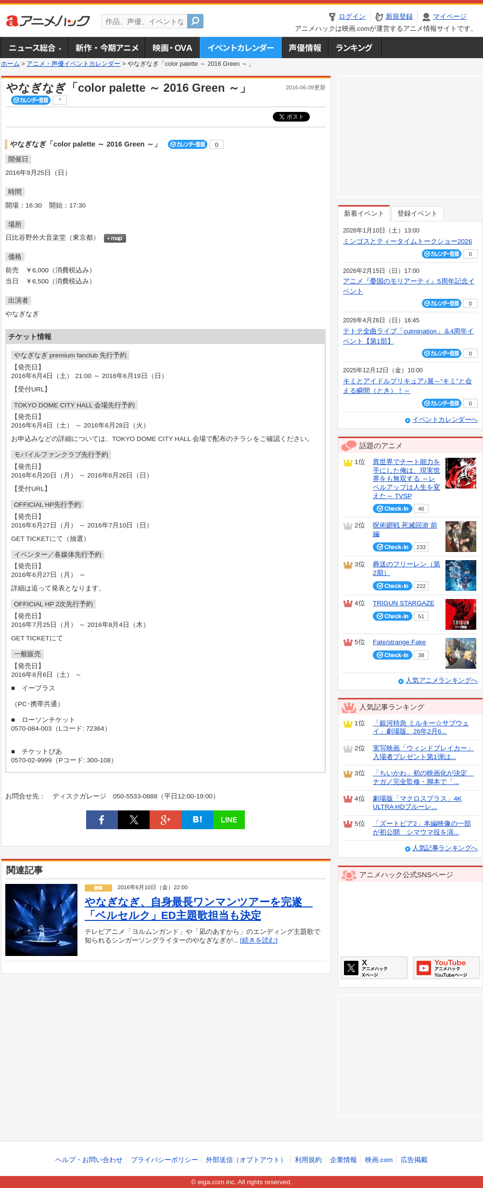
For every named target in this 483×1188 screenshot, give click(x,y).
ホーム (10, 64)
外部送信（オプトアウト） (246, 1160)
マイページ (450, 16)
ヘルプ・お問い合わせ (89, 1160)
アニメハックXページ (374, 967)
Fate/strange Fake (399, 642)
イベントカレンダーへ (445, 419)
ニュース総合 (34, 47)
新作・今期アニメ (106, 47)
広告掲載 (414, 1160)
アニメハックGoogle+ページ (446, 967)
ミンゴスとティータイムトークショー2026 (407, 241)
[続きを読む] (259, 940)
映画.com (379, 1160)
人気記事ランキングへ (445, 848)
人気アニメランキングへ (442, 680)
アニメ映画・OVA (172, 47)
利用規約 (308, 1160)
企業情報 (343, 1160)
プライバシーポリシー (164, 1160)
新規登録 (399, 16)
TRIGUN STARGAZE (403, 603)
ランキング (355, 47)
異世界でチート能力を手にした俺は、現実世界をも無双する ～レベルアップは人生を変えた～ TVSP (406, 479)
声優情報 (305, 47)
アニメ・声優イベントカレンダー (241, 47)
